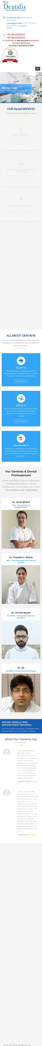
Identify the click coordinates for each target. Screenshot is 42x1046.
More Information (21, 381)
